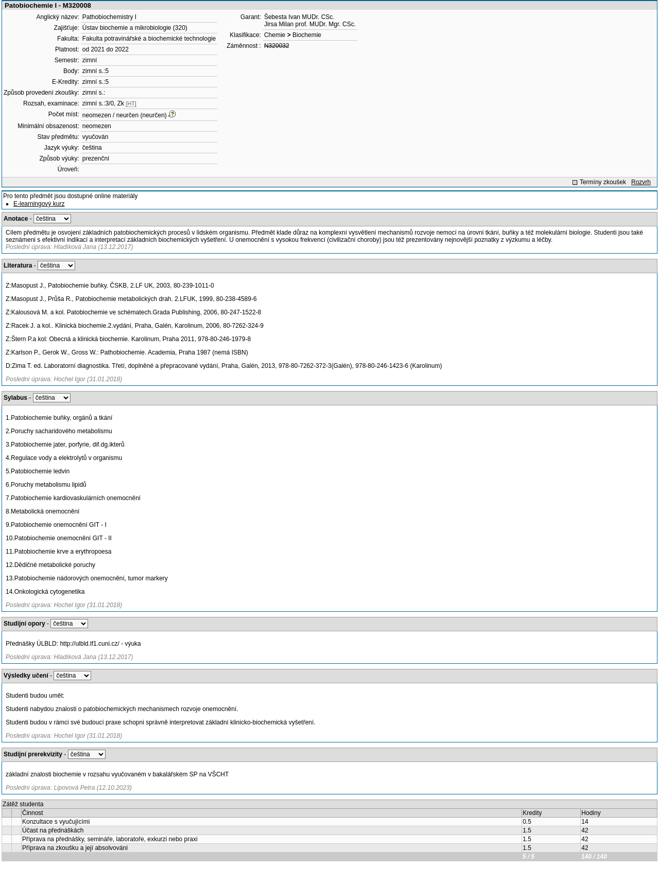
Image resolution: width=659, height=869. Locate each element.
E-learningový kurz (38, 203)
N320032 (276, 45)
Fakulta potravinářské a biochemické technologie (149, 38)
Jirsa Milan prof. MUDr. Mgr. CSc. (310, 24)
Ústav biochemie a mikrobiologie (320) (134, 27)
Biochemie (306, 35)
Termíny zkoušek (603, 182)
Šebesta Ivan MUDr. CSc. (299, 17)
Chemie (274, 35)
